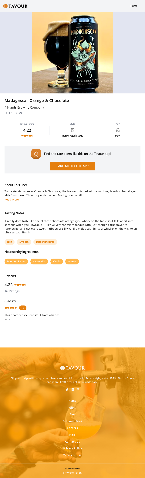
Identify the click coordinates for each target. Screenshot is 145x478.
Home (133, 6)
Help (72, 435)
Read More (12, 199)
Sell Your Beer (72, 421)
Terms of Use (72, 455)
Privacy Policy (72, 448)
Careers (72, 428)
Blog (72, 414)
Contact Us (72, 441)
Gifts (72, 407)
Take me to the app (72, 166)
